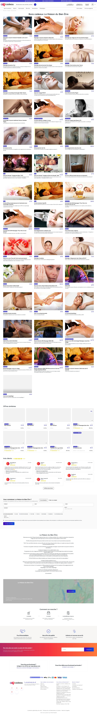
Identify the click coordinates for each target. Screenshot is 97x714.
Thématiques (42, 8)
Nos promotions (76, 687)
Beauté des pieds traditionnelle (11, 285)
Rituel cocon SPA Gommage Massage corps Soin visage (77, 341)
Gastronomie (21, 8)
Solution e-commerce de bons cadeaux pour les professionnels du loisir (63, 696)
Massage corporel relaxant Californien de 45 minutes (76, 369)
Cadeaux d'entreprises (77, 689)
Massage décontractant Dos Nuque (43, 65)
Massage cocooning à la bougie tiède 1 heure (14, 92)
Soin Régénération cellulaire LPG (42, 230)
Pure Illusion (54, 712)
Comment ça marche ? (77, 685)
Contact (74, 683)
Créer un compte (53, 500)
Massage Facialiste (39, 258)
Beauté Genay (13, 10)
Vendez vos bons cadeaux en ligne (63, 684)
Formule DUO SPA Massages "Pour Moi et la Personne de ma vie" (76, 203)
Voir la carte (71, 591)
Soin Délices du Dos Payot (71, 92)
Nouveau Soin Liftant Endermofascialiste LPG (45, 285)
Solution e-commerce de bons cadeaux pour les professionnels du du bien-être (63, 693)
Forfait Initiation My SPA (40, 203)
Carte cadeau (79, 8)
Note (66, 507)
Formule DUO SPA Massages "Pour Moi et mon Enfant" (14, 231)
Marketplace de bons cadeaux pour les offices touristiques (63, 700)
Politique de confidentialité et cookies (52, 710)
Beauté (9, 10)
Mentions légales (66, 710)
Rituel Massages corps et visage (11, 368)
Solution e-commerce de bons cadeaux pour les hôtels (63, 690)
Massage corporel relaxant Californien (44, 37)
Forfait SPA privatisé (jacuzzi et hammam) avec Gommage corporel (15, 203)
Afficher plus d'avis (48, 488)
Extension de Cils (7, 148)
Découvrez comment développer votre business (28, 667)
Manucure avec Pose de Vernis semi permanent (15, 258)
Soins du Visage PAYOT (40, 92)
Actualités (74, 686)
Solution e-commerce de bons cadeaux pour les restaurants (63, 688)
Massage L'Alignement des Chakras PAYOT (75, 258)
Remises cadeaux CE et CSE (62, 703)
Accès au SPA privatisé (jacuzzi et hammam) (76, 175)
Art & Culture (43, 689)
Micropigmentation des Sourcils (73, 148)
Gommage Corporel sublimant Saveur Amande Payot (15, 121)
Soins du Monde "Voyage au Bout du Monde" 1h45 (46, 175)
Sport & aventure (7, 8)
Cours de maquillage (8, 396)
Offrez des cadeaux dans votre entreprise (63, 702)
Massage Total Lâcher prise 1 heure (74, 65)
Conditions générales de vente (34, 710)
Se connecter (43, 500)
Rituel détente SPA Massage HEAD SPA (43, 341)
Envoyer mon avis (9, 523)
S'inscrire (88, 649)
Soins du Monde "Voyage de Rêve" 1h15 (13, 175)
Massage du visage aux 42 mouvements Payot (76, 37)
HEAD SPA (67, 285)
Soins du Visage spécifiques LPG (73, 120)
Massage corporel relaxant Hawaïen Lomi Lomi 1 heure (15, 38)
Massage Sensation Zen (9, 65)
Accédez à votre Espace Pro (62, 686)
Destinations (35, 8)
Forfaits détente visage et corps (42, 120)
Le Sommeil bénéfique (70, 313)
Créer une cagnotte (88, 8)
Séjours (14, 8)
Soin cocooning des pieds (40, 313)
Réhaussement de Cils (39, 148)
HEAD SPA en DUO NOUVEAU (10, 341)
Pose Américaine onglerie (71, 230)
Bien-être (28, 8)
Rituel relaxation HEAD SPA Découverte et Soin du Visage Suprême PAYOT (46, 369)
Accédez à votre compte (68, 667)
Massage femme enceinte (9, 313)
